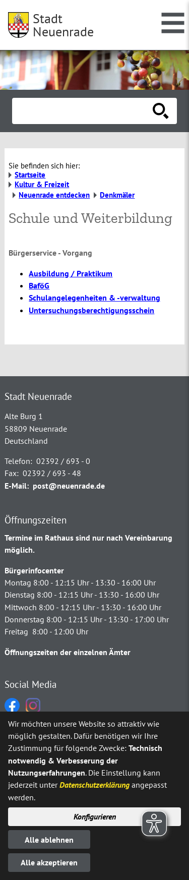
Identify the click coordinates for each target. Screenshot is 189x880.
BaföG (39, 285)
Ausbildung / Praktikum (70, 273)
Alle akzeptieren (49, 862)
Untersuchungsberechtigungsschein (91, 310)
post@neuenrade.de (69, 486)
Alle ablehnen (49, 840)
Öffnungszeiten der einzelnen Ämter (68, 652)
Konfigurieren (95, 816)
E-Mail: (17, 486)
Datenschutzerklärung (94, 785)
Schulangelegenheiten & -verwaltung (94, 297)
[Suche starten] (161, 111)
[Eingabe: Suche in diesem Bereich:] (83, 111)
